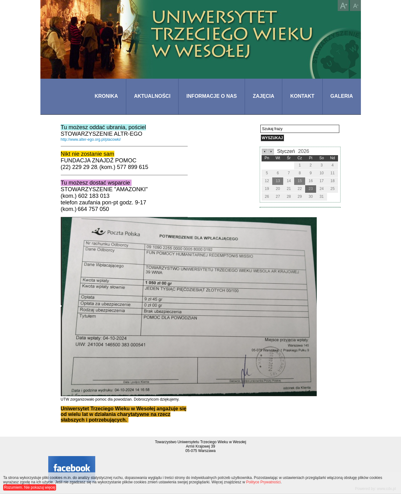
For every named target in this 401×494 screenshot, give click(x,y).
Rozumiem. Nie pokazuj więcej (29, 487)
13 (278, 181)
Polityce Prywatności (263, 482)
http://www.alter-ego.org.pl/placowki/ (91, 139)
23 (311, 189)
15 (300, 181)
